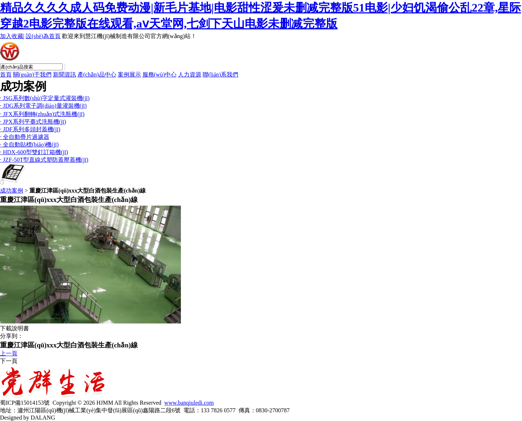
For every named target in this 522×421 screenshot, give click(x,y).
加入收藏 (11, 36)
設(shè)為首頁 (43, 36)
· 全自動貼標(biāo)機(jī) (29, 144)
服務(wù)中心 (159, 74)
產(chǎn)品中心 (97, 74)
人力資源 (189, 74)
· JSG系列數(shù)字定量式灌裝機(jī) (45, 98)
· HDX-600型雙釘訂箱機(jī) (34, 152)
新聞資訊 (64, 74)
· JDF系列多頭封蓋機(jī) (30, 129)
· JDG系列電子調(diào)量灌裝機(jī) (43, 106)
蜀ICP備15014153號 (25, 403)
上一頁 (8, 353)
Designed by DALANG (27, 417)
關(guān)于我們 (32, 74)
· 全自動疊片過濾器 (24, 137)
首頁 (6, 74)
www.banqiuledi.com (189, 403)
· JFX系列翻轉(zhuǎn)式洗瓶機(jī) (42, 114)
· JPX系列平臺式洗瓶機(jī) (33, 122)
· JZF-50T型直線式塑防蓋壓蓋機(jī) (44, 160)
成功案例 (11, 190)
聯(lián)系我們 (221, 74)
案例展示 (129, 74)
